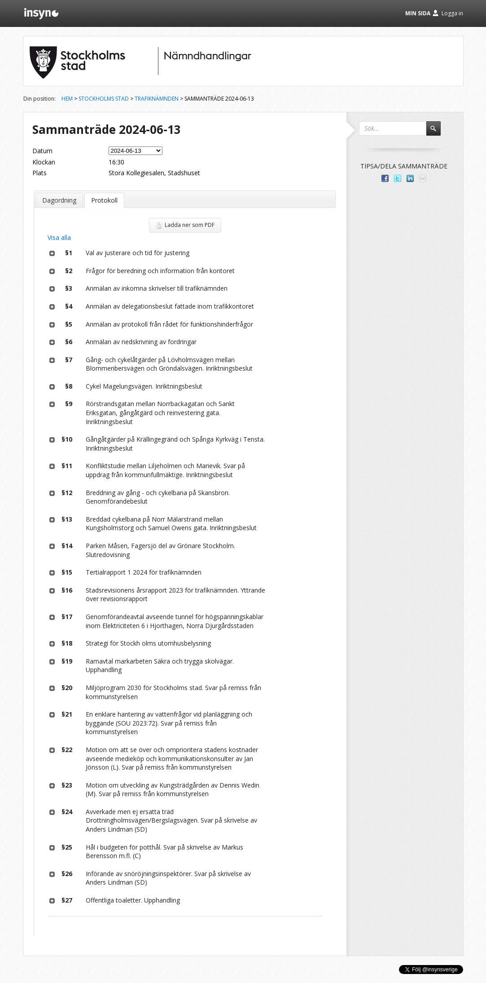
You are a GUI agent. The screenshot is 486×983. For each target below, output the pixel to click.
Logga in (452, 13)
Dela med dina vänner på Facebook (385, 178)
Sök (437, 132)
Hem (67, 98)
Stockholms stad (104, 98)
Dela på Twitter (397, 178)
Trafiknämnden (157, 98)
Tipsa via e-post (422, 178)
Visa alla (59, 237)
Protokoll (104, 200)
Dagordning (59, 200)
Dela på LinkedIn (410, 178)
